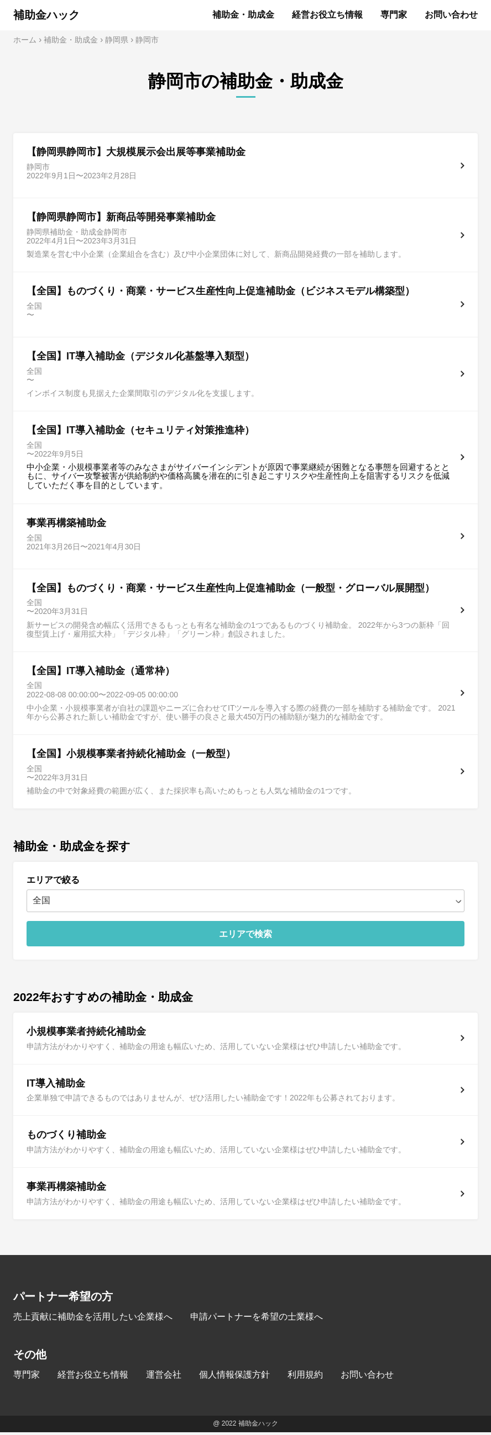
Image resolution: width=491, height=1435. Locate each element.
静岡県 (116, 39)
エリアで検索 (245, 936)
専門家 (393, 14)
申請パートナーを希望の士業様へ (256, 1319)
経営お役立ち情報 (327, 14)
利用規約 (305, 1377)
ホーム (24, 39)
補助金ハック (46, 15)
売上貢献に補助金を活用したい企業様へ (93, 1319)
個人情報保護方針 (234, 1377)
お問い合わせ (451, 14)
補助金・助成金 (243, 14)
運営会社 (163, 1377)
